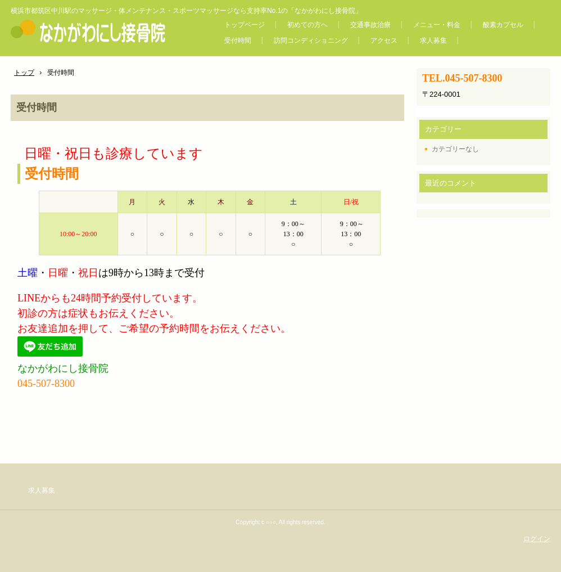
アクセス (383, 40)
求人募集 (433, 40)
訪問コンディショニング (311, 40)
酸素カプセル (503, 25)
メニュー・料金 (436, 25)
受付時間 (237, 40)
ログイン (536, 539)
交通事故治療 (370, 25)
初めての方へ (307, 25)
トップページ (244, 25)
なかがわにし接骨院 (106, 30)
